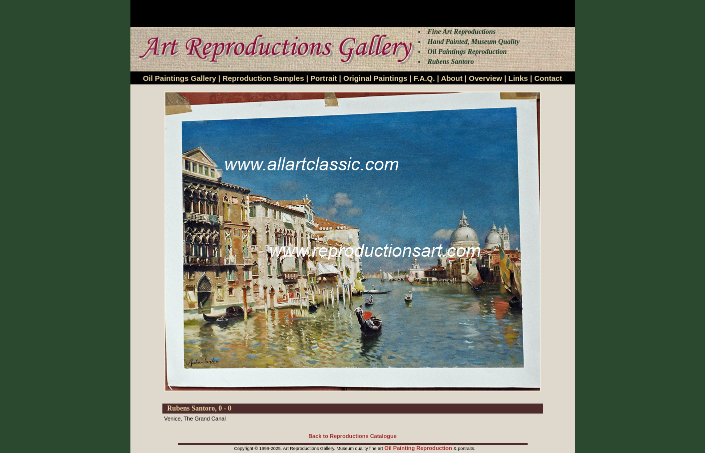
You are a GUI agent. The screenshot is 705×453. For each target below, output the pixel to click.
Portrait (323, 78)
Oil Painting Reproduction (419, 448)
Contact (548, 78)
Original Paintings (375, 78)
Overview (485, 78)
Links (518, 78)
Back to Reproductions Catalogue (352, 436)
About (451, 78)
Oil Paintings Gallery (179, 78)
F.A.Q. (424, 78)
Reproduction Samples (263, 78)
